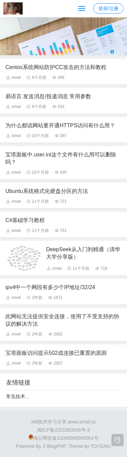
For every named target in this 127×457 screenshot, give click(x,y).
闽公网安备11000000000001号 (63, 438)
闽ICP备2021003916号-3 (63, 430)
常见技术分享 (20, 396)
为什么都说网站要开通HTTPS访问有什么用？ (60, 125)
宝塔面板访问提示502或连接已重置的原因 (56, 353)
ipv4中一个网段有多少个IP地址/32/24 (50, 287)
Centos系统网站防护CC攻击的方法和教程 (55, 67)
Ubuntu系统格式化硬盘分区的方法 (46, 191)
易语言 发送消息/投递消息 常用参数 (48, 96)
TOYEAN (100, 446)
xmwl (16, 77)
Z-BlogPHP (54, 446)
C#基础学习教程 (25, 220)
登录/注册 (108, 8)
